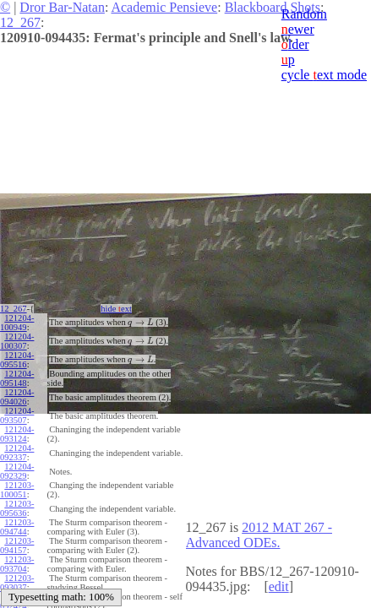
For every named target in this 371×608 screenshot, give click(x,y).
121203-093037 (17, 582)
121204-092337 (17, 452)
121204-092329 (17, 471)
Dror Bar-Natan (62, 7)
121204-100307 (17, 341)
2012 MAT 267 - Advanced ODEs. (259, 535)
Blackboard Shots (272, 7)
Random (304, 14)
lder (295, 44)
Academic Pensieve (164, 7)
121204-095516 (17, 359)
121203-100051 (17, 489)
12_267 (20, 22)
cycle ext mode (324, 75)
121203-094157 (17, 545)
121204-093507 (17, 415)
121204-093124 (17, 434)
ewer (297, 29)
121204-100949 (17, 322)
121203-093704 (17, 564)
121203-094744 (17, 527)
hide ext (115, 308)
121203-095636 (17, 508)
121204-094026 (17, 397)
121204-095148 (17, 378)
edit (279, 586)
